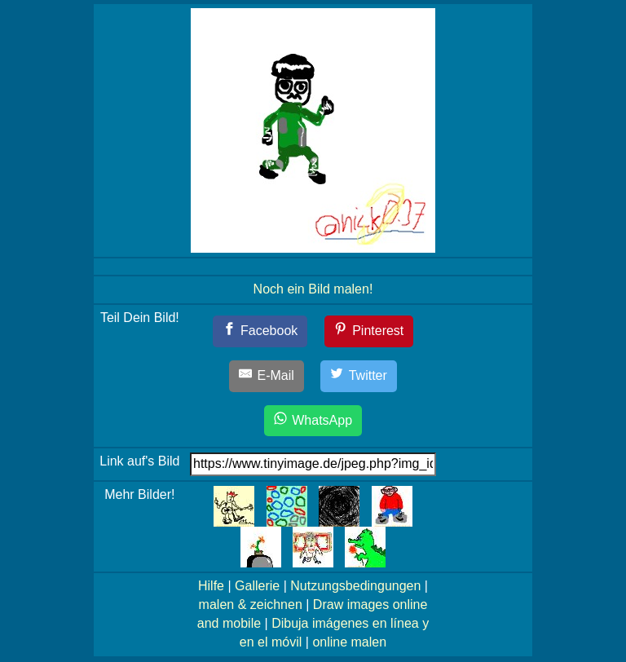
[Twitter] (358, 376)
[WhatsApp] (313, 421)
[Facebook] (260, 331)
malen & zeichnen (250, 604)
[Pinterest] (369, 331)
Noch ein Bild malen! (313, 289)
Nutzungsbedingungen (355, 586)
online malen (349, 642)
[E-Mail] (266, 376)
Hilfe (211, 586)
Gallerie (257, 586)
